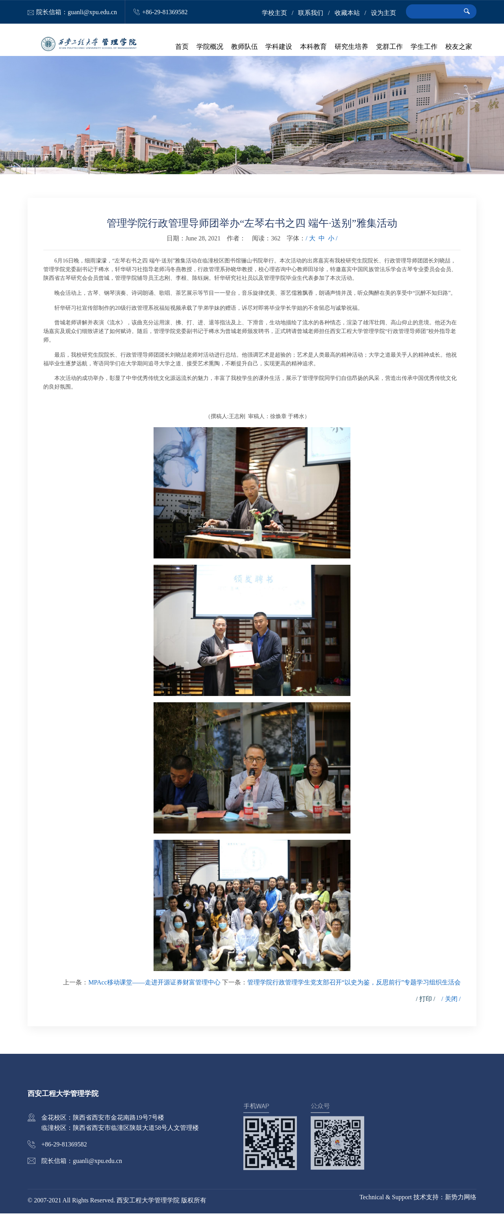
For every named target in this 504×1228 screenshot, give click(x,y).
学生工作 (424, 47)
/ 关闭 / (451, 1013)
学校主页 (274, 12)
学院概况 (212, 47)
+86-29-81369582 (165, 12)
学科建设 (280, 47)
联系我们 (310, 12)
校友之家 (458, 47)
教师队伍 (246, 47)
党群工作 (390, 47)
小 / (332, 253)
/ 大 (310, 253)
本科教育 (315, 47)
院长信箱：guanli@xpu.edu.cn (76, 12)
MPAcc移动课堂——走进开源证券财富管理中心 (154, 997)
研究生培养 (352, 47)
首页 (184, 47)
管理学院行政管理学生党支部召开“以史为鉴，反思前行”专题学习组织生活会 (354, 997)
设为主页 (383, 12)
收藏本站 (347, 12)
